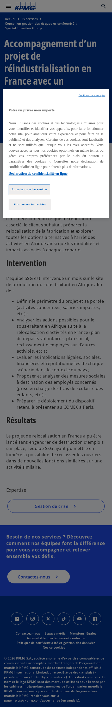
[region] (56, 153)
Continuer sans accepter (92, 95)
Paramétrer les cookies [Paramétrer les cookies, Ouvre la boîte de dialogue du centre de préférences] (30, 204)
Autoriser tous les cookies (29, 189)
